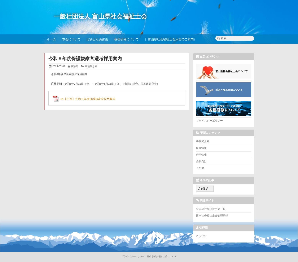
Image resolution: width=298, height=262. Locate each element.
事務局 (74, 66)
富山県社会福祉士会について (223, 71)
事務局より (91, 66)
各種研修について (223, 108)
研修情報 (201, 147)
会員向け (201, 161)
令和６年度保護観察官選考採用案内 (85, 58)
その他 (200, 168)
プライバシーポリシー (209, 120)
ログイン (201, 236)
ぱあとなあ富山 (223, 89)
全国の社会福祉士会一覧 (211, 208)
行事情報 (201, 154)
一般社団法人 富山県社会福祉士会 (100, 16)
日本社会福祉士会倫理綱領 (212, 215)
